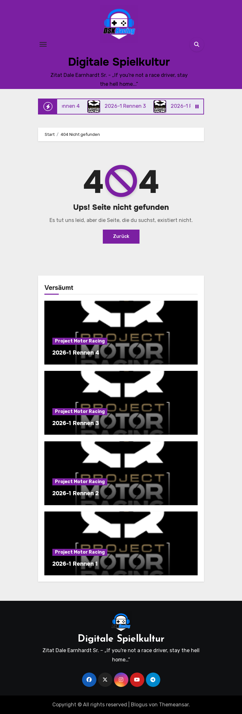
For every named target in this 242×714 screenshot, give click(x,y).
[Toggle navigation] (43, 44)
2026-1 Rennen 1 (75, 563)
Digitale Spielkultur (119, 62)
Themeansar (174, 705)
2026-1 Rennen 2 (75, 493)
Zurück (121, 236)
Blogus (139, 705)
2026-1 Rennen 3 (75, 423)
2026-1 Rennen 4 (75, 352)
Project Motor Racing (80, 341)
